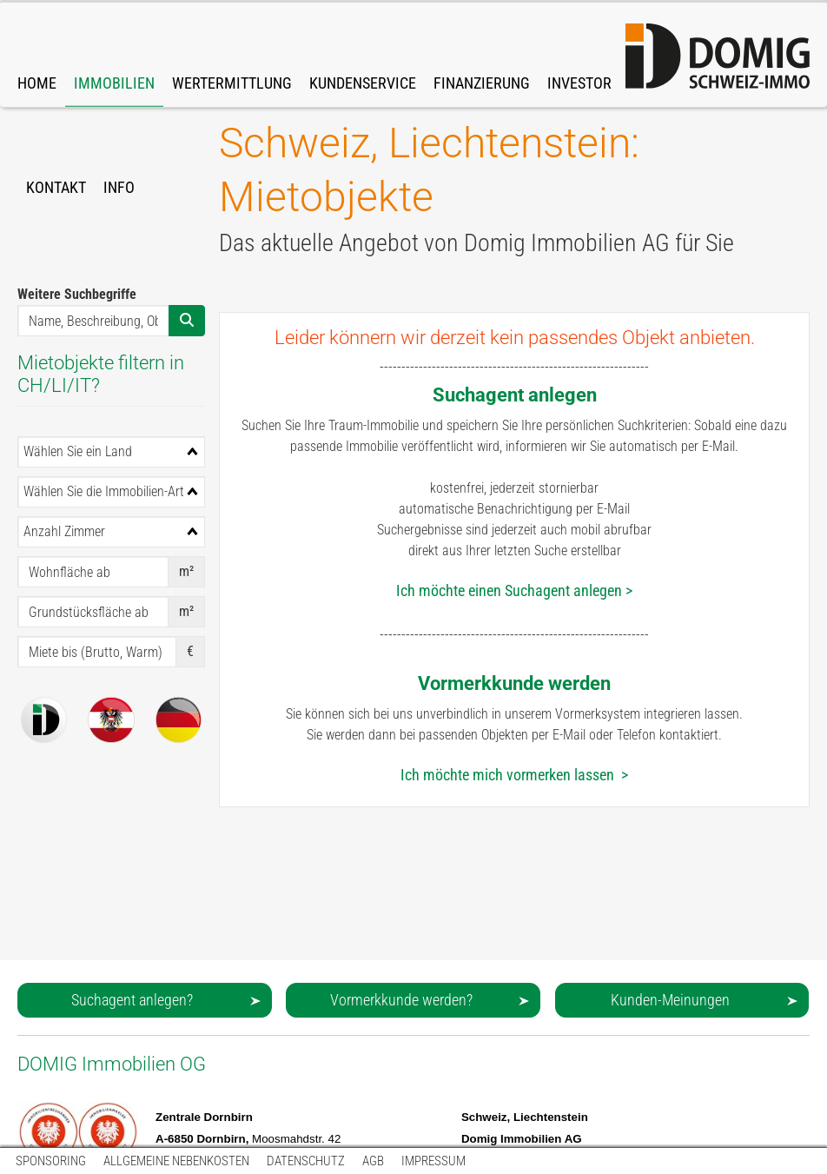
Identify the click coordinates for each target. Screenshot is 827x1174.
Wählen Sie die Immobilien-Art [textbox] (103, 491)
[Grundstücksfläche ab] (93, 611)
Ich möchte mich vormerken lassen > (514, 775)
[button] (144, 1000)
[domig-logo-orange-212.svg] (717, 56)
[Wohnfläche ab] (93, 571)
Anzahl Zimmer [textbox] (64, 531)
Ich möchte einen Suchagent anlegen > (514, 590)
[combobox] (111, 452)
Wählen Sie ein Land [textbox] (77, 451)
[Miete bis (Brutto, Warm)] (96, 651)
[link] (114, 55)
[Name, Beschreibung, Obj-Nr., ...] (93, 320)
